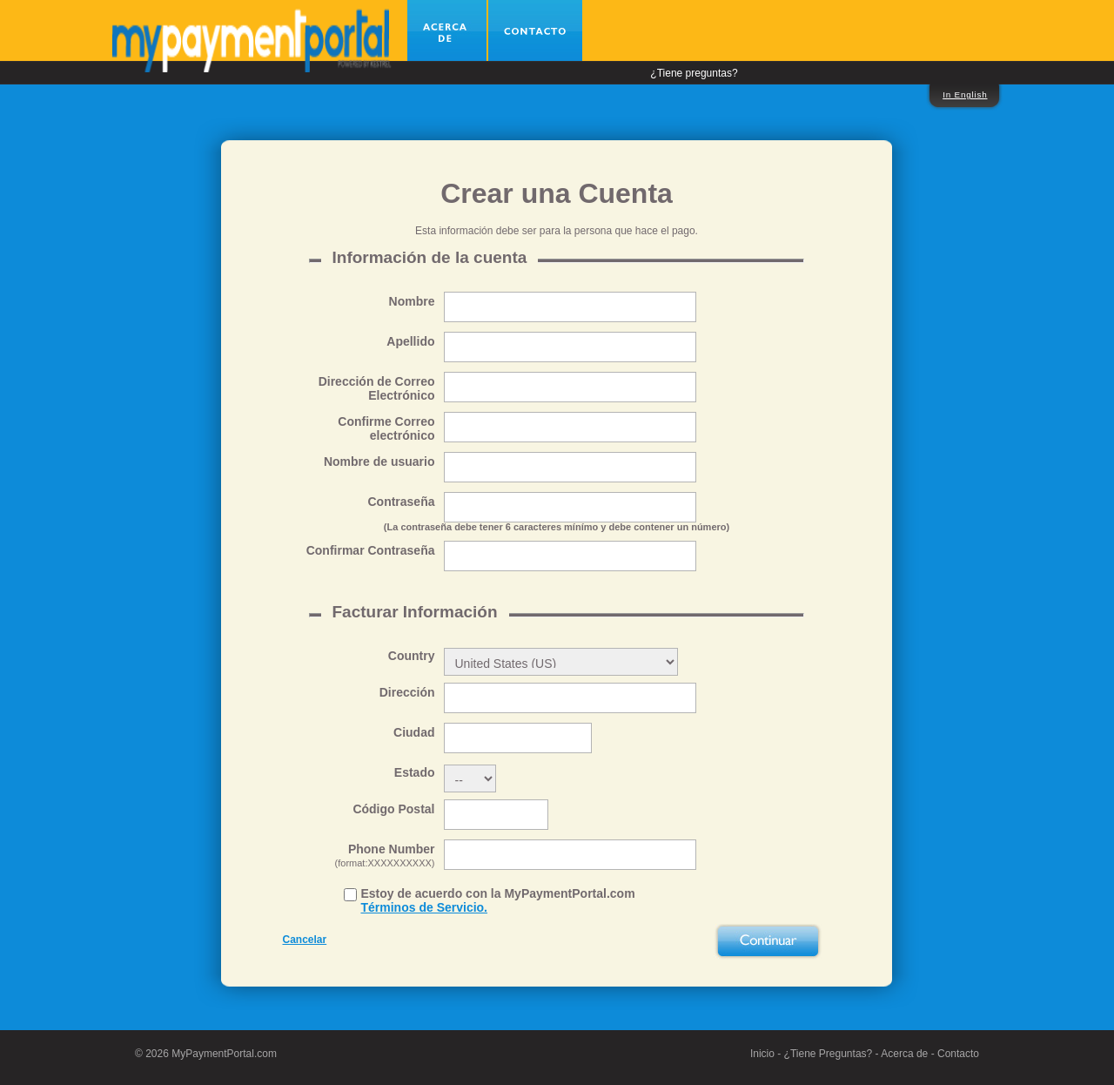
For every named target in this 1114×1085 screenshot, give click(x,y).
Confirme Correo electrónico (386, 428)
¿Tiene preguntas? (693, 73)
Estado (414, 772)
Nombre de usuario (379, 461)
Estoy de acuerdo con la (498, 900)
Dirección (407, 692)
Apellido (410, 341)
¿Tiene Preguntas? (828, 1054)
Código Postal (393, 809)
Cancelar (305, 939)
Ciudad (413, 732)
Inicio (762, 1054)
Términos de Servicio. (424, 907)
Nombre (412, 301)
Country (411, 656)
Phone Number (359, 856)
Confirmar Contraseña (370, 550)
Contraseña (400, 502)
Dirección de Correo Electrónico (377, 388)
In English (965, 94)
